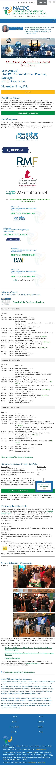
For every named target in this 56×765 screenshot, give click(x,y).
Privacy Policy (31, 762)
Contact (24, 2)
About (14, 717)
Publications (14, 727)
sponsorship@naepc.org (33, 663)
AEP (41, 717)
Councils (41, 722)
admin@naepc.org (41, 749)
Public (41, 732)
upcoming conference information (19, 671)
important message (35, 27)
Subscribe (32, 2)
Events (40, 727)
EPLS (14, 722)
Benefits (14, 732)
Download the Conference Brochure (28, 302)
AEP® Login (42, 2)
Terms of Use (41, 762)
